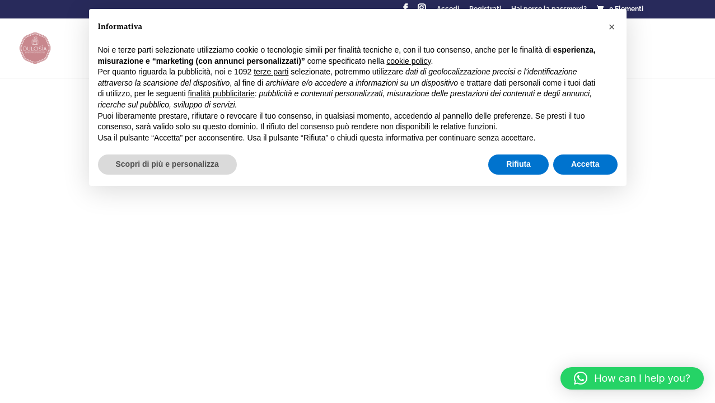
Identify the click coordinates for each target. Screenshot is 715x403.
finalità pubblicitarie (221, 93)
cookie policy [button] (408, 61)
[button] (632, 378)
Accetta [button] (585, 164)
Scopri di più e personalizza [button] (167, 164)
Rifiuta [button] (518, 164)
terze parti (271, 71)
